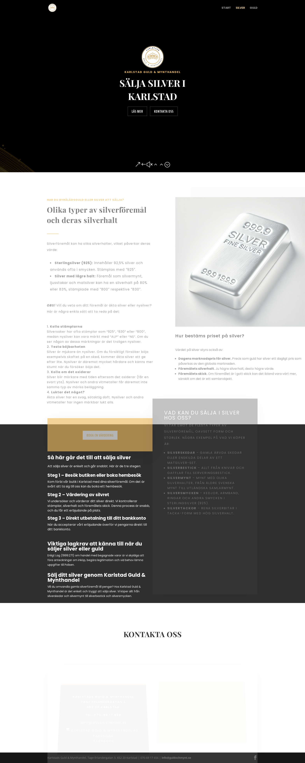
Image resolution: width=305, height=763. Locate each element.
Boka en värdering (100, 439)
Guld (254, 8)
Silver (240, 8)
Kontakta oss (164, 111)
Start (226, 8)
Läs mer (137, 111)
